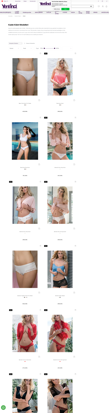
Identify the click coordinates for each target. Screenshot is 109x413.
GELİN (73, 12)
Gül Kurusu (91, 259)
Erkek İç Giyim (11, 362)
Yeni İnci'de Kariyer (59, 349)
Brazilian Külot (42, 86)
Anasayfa (57, 345)
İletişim (25, 1)
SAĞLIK (48, 12)
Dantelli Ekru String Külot (43, 129)
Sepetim (34, 360)
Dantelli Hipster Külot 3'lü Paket (66, 129)
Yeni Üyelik (34, 367)
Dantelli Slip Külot (19, 258)
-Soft (46, 411)
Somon (19, 302)
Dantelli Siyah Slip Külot (66, 172)
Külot (9, 347)
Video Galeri (58, 347)
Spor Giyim (10, 360)
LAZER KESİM (17, 12)
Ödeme (33, 364)
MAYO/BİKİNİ (39, 12)
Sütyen (10, 345)
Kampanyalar (33, 1)
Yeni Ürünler (11, 367)
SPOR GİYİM (88, 12)
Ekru (89, 87)
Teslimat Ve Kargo (36, 349)
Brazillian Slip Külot (66, 86)
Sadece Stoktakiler (29, 43)
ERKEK (95, 12)
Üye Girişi (34, 369)
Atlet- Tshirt (11, 358)
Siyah (19, 87)
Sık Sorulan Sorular (36, 347)
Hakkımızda (58, 353)
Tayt (9, 356)
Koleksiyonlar (27, 12)
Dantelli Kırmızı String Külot (42, 172)
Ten (20, 87)
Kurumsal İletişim (59, 356)
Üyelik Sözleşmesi (36, 351)
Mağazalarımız (58, 358)
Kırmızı (19, 173)
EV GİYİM (80, 12)
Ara (91, 6)
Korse (9, 349)
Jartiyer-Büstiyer (12, 353)
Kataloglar (57, 360)
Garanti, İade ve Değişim (37, 358)
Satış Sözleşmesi (36, 353)
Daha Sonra (57, 9)
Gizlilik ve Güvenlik (36, 362)
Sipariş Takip (17, 1)
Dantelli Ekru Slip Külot (89, 86)
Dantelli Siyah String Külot (43, 215)
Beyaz (41, 87)
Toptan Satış (58, 351)
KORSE (65, 12)
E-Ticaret (50, 411)
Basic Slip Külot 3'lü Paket (19, 86)
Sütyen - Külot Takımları (14, 351)
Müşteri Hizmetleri (36, 356)
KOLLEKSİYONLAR (12, 371)
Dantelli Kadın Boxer (90, 129)
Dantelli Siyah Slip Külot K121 (19, 215)
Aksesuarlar (11, 364)
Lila (20, 259)
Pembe (67, 302)
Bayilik (56, 362)
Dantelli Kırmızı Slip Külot (19, 172)
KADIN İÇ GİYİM (57, 12)
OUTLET (10, 369)
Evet (65, 9)
